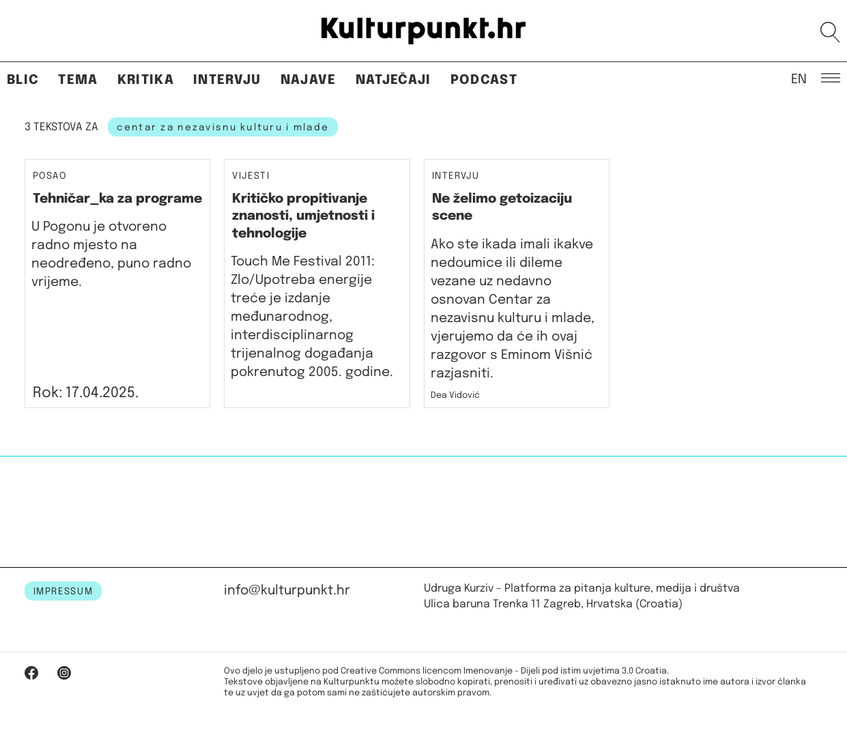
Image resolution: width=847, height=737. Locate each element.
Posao (50, 176)
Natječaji (393, 80)
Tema (78, 80)
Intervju (227, 80)
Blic (23, 80)
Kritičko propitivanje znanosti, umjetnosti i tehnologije (303, 216)
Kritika (145, 80)
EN (799, 78)
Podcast (483, 80)
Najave (308, 80)
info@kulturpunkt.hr (287, 590)
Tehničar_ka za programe (117, 198)
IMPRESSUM (63, 591)
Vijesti (251, 176)
